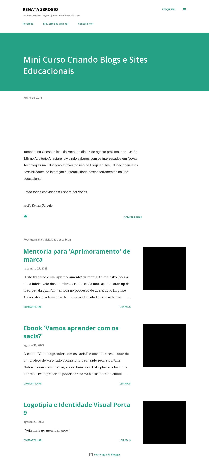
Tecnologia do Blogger (104, 454)
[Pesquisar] (168, 9)
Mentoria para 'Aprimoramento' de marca (76, 255)
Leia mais (125, 306)
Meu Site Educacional (55, 23)
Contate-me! (85, 23)
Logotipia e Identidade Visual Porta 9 (76, 409)
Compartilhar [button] (133, 217)
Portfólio (28, 23)
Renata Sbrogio (40, 9)
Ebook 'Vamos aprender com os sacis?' (70, 332)
